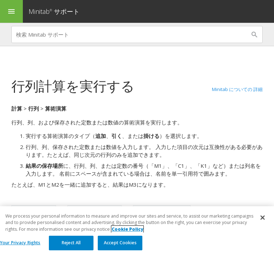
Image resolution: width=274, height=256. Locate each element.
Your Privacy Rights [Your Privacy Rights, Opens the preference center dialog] (20, 243)
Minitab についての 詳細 (237, 89)
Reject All (71, 243)
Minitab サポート (54, 11)
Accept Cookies (120, 243)
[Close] (262, 217)
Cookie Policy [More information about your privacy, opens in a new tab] (127, 229)
